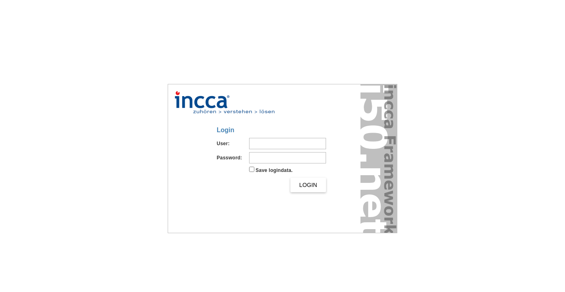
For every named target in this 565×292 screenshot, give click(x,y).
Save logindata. (274, 170)
